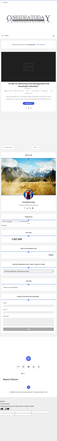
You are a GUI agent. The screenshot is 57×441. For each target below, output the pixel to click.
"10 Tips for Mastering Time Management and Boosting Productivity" (28, 84)
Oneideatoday (26, 392)
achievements (21, 91)
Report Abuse (10, 379)
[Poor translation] (7, 409)
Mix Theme (44, 392)
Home (35, 147)
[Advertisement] (28, 128)
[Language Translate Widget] (10, 221)
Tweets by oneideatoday (10, 287)
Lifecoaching (36, 91)
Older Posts (8, 147)
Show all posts (40, 44)
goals (28, 91)
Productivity (45, 91)
